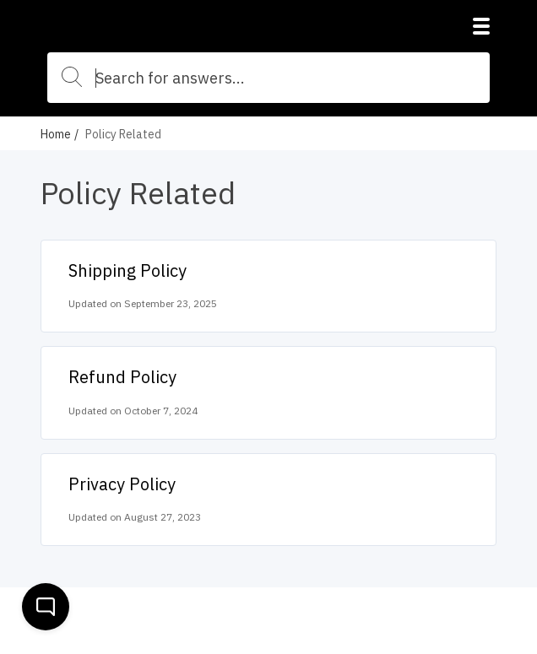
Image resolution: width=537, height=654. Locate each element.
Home (56, 134)
